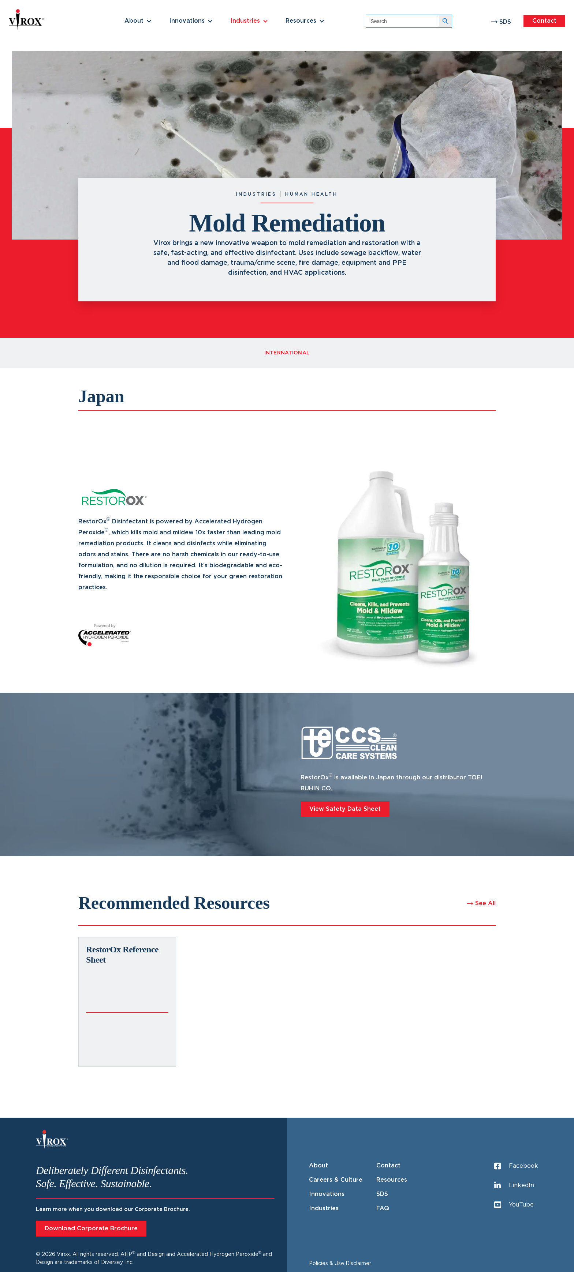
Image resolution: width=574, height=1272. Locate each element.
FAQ (382, 1208)
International (287, 352)
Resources (301, 21)
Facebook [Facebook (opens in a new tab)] (516, 1166)
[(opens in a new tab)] (127, 1002)
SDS (505, 22)
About (134, 21)
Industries (245, 21)
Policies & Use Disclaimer (340, 1263)
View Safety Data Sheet (345, 809)
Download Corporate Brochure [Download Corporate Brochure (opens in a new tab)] (91, 1228)
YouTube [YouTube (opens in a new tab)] (514, 1205)
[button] (149, 21)
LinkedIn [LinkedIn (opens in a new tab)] (514, 1185)
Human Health (311, 194)
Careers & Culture (335, 1180)
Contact (544, 21)
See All (485, 903)
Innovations (187, 21)
